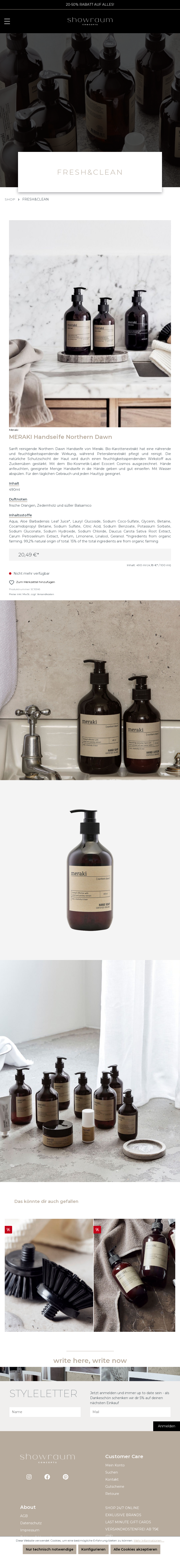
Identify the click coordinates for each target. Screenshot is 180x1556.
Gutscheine (114, 1486)
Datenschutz (31, 1523)
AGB (24, 1516)
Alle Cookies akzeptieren (135, 1549)
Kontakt (112, 1479)
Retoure (112, 1494)
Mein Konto (115, 1465)
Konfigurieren (93, 1549)
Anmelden (166, 1426)
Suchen (111, 1472)
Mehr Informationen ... (149, 1540)
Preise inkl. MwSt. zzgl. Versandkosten (31, 594)
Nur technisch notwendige (49, 1549)
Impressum (29, 1530)
